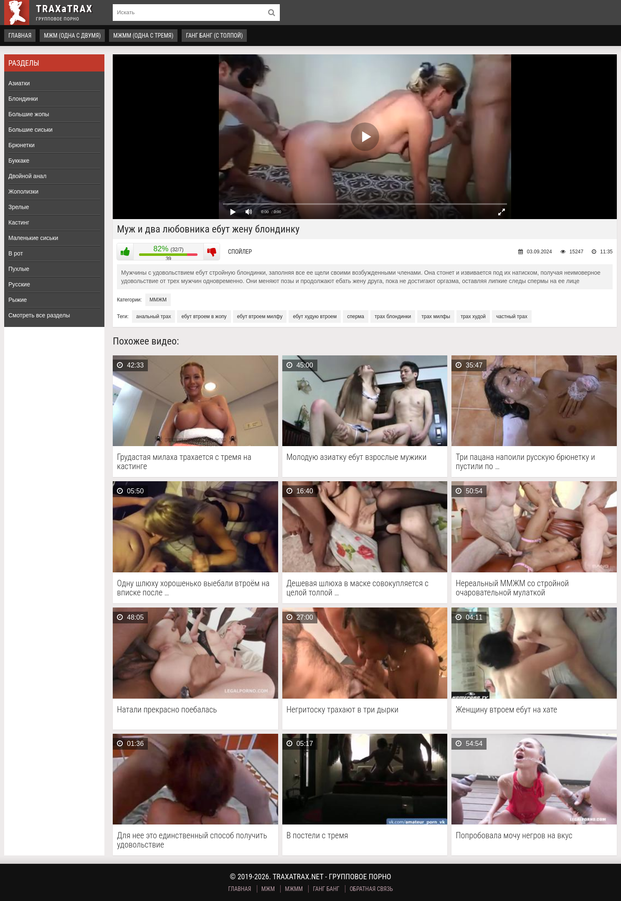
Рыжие (17, 299)
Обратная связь (371, 889)
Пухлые (18, 268)
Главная (19, 35)
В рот (15, 253)
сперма (355, 316)
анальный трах (153, 316)
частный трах (511, 316)
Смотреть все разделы (39, 315)
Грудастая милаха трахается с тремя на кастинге (184, 461)
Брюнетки (21, 145)
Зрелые (18, 207)
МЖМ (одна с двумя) (72, 35)
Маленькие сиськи (33, 238)
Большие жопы (28, 114)
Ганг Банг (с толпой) (214, 35)
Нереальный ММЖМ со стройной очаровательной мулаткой (512, 588)
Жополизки (23, 191)
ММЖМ (158, 300)
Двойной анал (27, 176)
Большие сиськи (30, 129)
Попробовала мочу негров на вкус (514, 835)
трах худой (473, 316)
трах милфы (435, 316)
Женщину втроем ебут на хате (506, 710)
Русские (19, 284)
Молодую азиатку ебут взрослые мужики (356, 457)
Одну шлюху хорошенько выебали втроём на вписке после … (193, 588)
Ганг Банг (326, 889)
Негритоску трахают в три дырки (342, 710)
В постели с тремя (317, 835)
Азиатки (19, 83)
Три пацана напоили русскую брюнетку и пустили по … (525, 461)
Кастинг (18, 222)
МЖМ (268, 889)
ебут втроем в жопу (203, 316)
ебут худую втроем (315, 316)
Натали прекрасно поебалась (167, 710)
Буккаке (18, 160)
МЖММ (294, 889)
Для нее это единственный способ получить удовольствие (192, 840)
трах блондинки (393, 316)
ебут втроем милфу (260, 316)
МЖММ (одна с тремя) (143, 35)
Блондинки (23, 98)
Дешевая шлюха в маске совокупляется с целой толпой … (357, 588)
